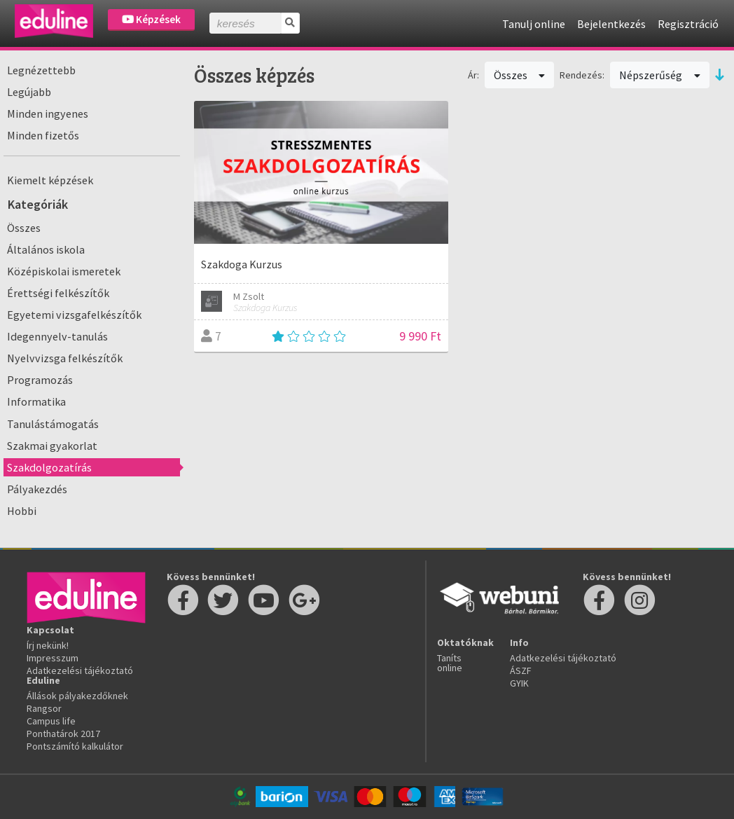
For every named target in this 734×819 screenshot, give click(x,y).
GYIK (519, 683)
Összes (24, 228)
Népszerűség (659, 75)
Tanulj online (533, 24)
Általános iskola (46, 249)
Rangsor (44, 708)
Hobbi (21, 511)
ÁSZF (521, 670)
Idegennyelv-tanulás (57, 336)
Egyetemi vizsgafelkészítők (74, 315)
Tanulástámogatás (53, 424)
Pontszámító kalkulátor (75, 746)
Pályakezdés (37, 489)
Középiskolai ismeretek (63, 271)
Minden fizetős (43, 135)
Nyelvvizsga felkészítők (65, 358)
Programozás (40, 380)
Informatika (36, 401)
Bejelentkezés (611, 24)
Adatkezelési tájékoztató (80, 670)
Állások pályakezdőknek (77, 695)
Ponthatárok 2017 (63, 733)
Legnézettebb (41, 70)
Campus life (51, 721)
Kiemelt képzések (50, 180)
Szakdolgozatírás (49, 467)
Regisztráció (688, 24)
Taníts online (449, 663)
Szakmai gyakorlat (52, 446)
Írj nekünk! (48, 645)
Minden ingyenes (47, 113)
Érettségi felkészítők (58, 293)
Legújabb (29, 92)
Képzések (151, 19)
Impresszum (52, 658)
